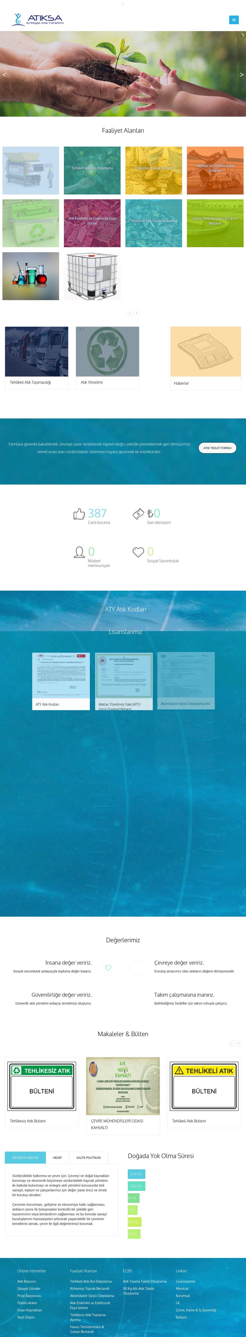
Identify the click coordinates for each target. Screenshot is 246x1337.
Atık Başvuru (26, 1225)
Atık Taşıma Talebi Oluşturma (145, 1225)
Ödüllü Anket (27, 1246)
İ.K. (178, 1246)
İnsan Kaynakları (29, 1253)
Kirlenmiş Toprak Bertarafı (89, 1232)
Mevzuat (182, 1232)
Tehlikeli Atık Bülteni (189, 1064)
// (36, 329)
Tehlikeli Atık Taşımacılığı (30, 382)
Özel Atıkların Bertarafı (87, 1282)
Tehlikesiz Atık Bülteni (28, 1064)
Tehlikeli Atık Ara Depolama (91, 1225)
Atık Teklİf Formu (217, 448)
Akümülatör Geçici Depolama (92, 1239)
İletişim (181, 1260)
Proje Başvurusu (29, 1239)
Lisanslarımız (185, 1225)
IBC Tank (76, 1289)
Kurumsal (183, 1239)
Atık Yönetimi (92, 382)
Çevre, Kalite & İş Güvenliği (196, 1253)
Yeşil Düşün (26, 1260)
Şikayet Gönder (29, 1232)
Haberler (181, 383)
